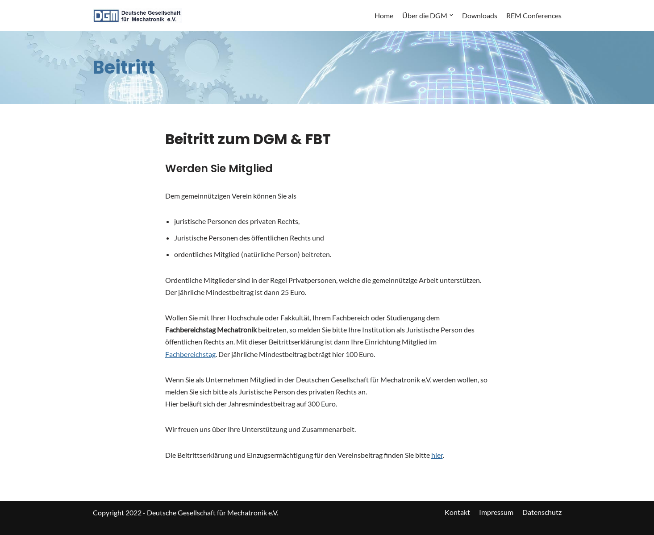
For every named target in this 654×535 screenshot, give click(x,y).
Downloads (479, 15)
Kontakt (457, 512)
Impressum (496, 512)
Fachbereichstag (190, 354)
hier (437, 455)
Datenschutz (542, 512)
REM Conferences (534, 15)
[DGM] (137, 15)
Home (384, 15)
